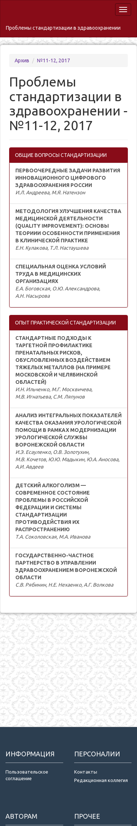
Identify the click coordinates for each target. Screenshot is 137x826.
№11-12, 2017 (53, 60)
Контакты (85, 771)
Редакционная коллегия (101, 780)
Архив (22, 60)
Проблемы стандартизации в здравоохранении (63, 28)
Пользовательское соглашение (26, 775)
